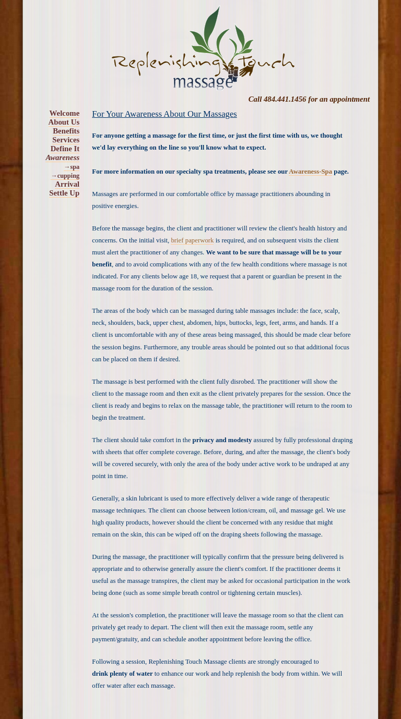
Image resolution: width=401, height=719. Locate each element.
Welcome (65, 113)
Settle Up (64, 193)
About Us (64, 122)
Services (65, 140)
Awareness (62, 157)
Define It (65, 148)
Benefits (66, 131)
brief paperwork (192, 240)
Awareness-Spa (310, 171)
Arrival (67, 184)
